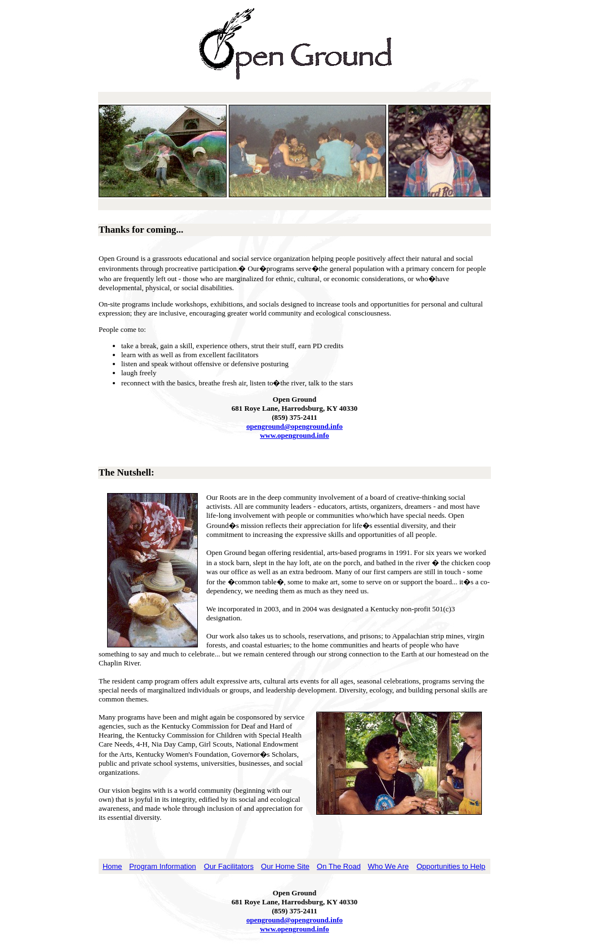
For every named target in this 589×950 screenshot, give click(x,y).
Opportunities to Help (451, 866)
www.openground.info (294, 435)
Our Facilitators (229, 866)
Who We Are (388, 866)
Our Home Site (285, 866)
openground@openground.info (294, 426)
